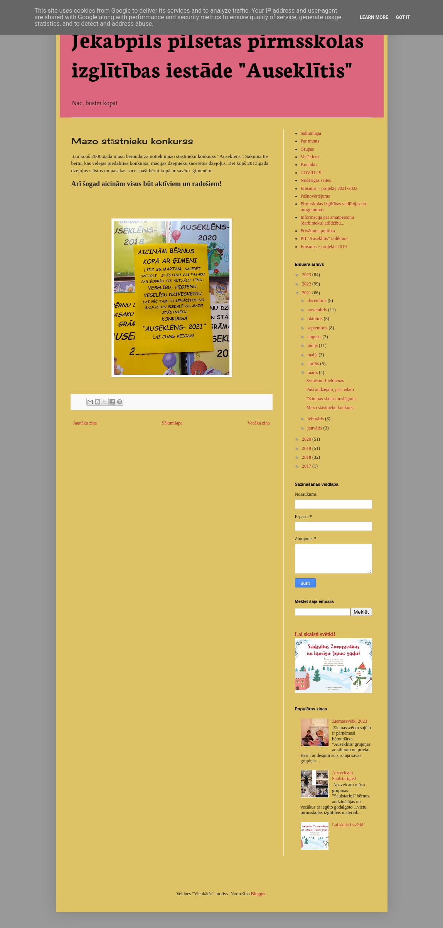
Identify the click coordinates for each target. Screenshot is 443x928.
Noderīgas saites (316, 180)
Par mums (310, 141)
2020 (307, 439)
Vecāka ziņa (259, 423)
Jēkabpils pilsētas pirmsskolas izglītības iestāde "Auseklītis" (217, 53)
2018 (307, 457)
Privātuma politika (318, 230)
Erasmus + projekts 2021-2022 (329, 188)
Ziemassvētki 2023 (349, 721)
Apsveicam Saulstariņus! (344, 775)
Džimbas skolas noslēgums (331, 398)
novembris (317, 309)
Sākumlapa (172, 423)
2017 (307, 466)
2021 (307, 292)
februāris (316, 418)
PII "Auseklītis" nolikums (325, 238)
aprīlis (313, 363)
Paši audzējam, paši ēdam (330, 389)
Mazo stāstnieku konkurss (330, 407)
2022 (307, 284)
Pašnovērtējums (315, 196)
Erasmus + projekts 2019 (324, 246)
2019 (307, 448)
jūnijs (313, 345)
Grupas (307, 149)
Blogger (258, 893)
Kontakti (309, 164)
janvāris (315, 428)
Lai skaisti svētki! (315, 634)
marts (313, 372)
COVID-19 (311, 172)
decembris (317, 300)
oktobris (315, 318)
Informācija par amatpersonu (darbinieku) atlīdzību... (327, 220)
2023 (307, 274)
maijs (312, 354)
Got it (403, 17)
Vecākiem (310, 156)
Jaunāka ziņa (85, 423)
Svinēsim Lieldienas (325, 380)
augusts (314, 336)
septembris (317, 328)
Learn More (374, 17)
